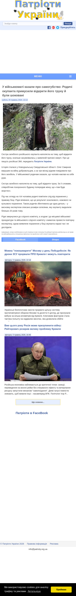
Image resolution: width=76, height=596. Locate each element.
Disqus (55, 239)
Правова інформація (37, 544)
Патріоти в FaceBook (32, 413)
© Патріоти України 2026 (12, 544)
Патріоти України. (43, 161)
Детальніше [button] (34, 591)
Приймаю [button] (61, 589)
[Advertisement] (38, 52)
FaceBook (20, 239)
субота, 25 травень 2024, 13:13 (15, 100)
